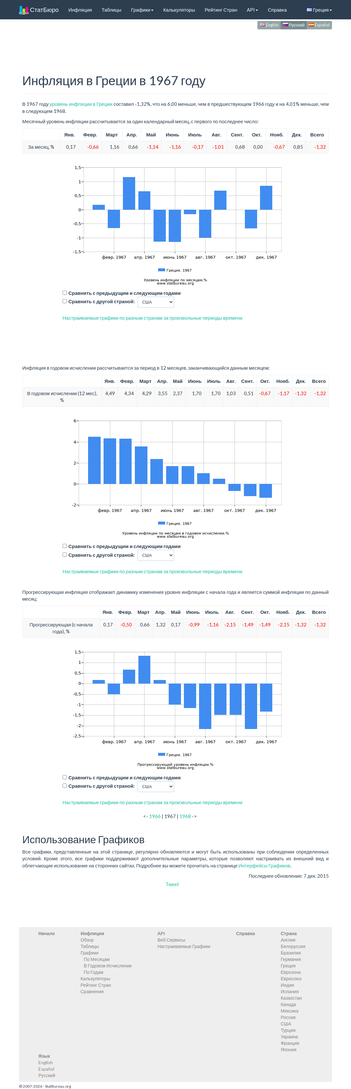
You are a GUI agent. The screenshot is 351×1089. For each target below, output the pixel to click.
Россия (288, 1017)
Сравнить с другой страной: (101, 301)
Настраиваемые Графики (183, 946)
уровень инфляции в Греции (81, 104)
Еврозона (291, 972)
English (269, 24)
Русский (294, 24)
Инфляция (80, 10)
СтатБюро (39, 10)
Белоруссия (293, 946)
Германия (291, 959)
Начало (46, 933)
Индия (287, 985)
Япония (288, 1049)
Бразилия (291, 952)
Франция (290, 1043)
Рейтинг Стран (221, 10)
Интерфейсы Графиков (264, 865)
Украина (289, 1036)
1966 (155, 816)
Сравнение (92, 991)
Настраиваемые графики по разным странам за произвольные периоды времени (152, 318)
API (252, 10)
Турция (288, 1030)
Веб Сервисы (171, 940)
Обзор (87, 940)
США (286, 1023)
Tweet (172, 884)
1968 (185, 816)
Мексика (289, 1011)
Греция (319, 10)
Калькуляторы (179, 10)
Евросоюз (291, 978)
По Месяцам (97, 959)
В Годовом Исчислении (108, 965)
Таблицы (111, 10)
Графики (142, 10)
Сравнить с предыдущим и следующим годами (124, 293)
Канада (288, 1004)
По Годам (94, 972)
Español (319, 24)
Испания (290, 991)
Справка (277, 10)
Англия (288, 940)
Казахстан (291, 998)
